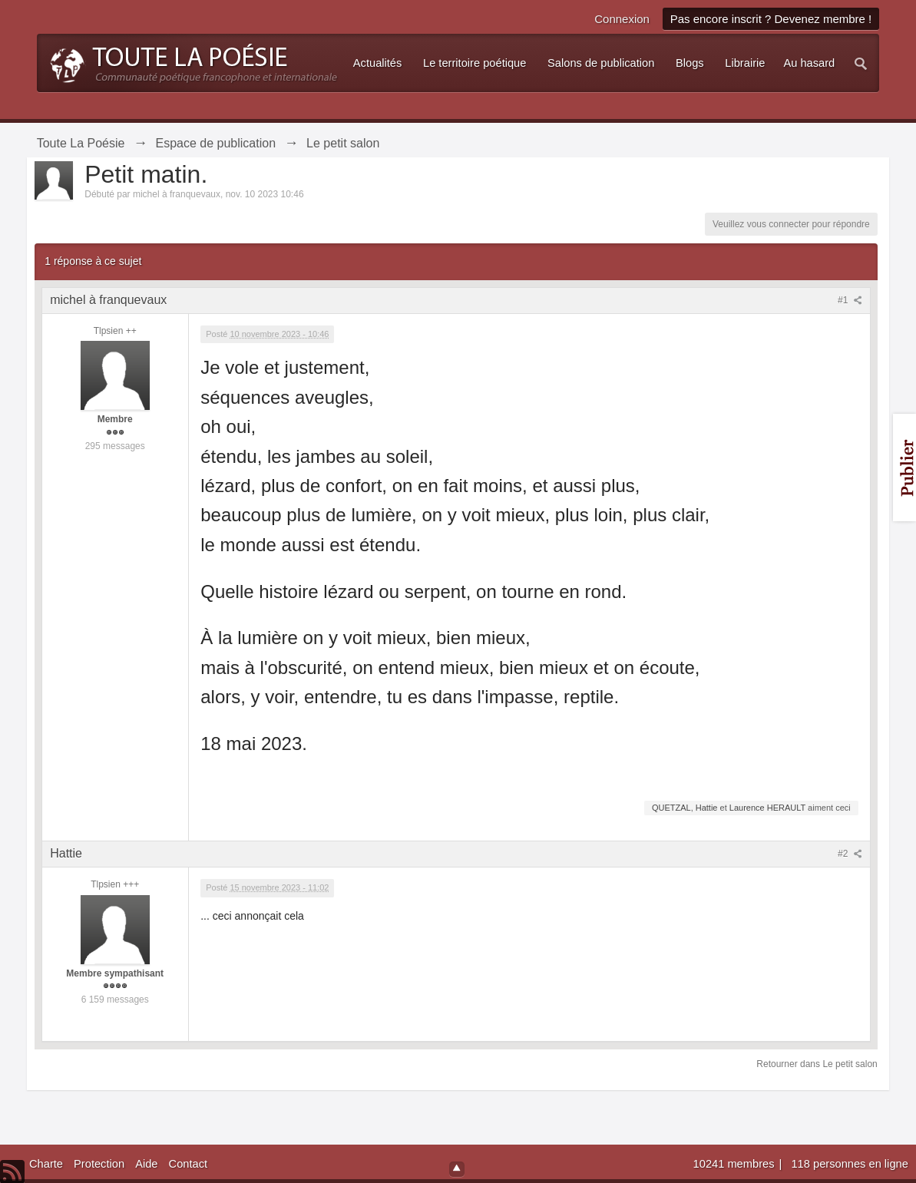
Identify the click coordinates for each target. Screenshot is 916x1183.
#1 (850, 300)
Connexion (622, 18)
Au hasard (809, 63)
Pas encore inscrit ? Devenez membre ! (771, 18)
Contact (188, 1164)
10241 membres (735, 1164)
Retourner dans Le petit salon (816, 1064)
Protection (99, 1164)
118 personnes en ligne (849, 1164)
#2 (850, 853)
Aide (146, 1164)
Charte (46, 1164)
